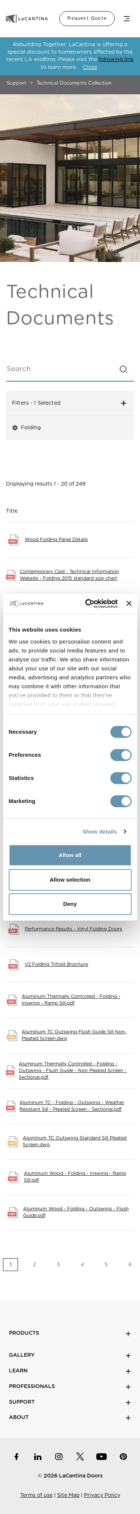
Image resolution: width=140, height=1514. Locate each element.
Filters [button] (70, 403)
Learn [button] (70, 1371)
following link (116, 59)
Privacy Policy (102, 1495)
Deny (70, 904)
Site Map (68, 1495)
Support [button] (70, 1402)
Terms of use (36, 1495)
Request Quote (87, 18)
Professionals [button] (70, 1387)
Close (90, 67)
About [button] (70, 1417)
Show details (100, 831)
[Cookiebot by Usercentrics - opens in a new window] (88, 604)
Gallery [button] (70, 1355)
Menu (126, 18)
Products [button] (70, 1333)
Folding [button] (26, 428)
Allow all (70, 855)
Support (16, 83)
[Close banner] (128, 603)
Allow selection (70, 879)
